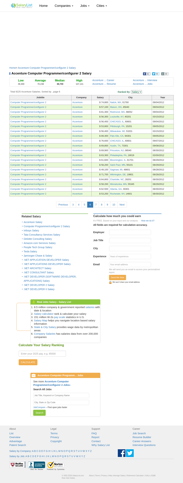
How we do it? (147, 220)
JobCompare (39, 407)
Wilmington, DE (118, 174)
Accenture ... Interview (145, 80)
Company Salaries (45, 333)
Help (110, 476)
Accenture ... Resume (104, 83)
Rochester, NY (117, 193)
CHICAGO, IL (117, 121)
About (91, 476)
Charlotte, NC (117, 179)
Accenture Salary (33, 222)
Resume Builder (142, 437)
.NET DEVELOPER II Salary (39, 289)
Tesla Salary (30, 251)
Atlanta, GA (116, 189)
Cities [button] (101, 6)
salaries (90, 307)
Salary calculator (43, 313)
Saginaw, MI (116, 169)
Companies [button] (64, 6)
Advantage (15, 441)
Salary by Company (20, 451)
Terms (54, 433)
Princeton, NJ (117, 150)
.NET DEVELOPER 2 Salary (39, 285)
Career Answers (142, 441)
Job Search (139, 433)
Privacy (55, 437)
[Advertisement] (91, 37)
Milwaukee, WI (117, 131)
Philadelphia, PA (118, 155)
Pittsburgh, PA (117, 126)
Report (95, 437)
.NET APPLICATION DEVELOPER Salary (46, 259)
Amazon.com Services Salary (40, 243)
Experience (99, 256)
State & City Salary (45, 327)
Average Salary (119, 476)
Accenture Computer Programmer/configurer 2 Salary (47, 67)
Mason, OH (116, 107)
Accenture (77, 102)
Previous (63, 204)
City (95, 248)
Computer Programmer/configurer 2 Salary (47, 226)
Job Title (98, 240)
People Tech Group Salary (38, 247)
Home (44, 6)
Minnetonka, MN (118, 184)
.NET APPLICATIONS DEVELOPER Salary (47, 264)
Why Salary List (101, 445)
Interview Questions (144, 445)
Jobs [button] (84, 6)
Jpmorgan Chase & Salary (38, 255)
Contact (96, 441)
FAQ (94, 433)
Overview (14, 437)
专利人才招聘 (150, 476)
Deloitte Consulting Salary (38, 238)
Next (122, 204)
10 (113, 204)
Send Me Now (117, 277)
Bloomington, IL (118, 160)
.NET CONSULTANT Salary (39, 272)
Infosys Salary (31, 230)
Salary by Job (16, 456)
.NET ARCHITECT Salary (37, 268)
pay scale (59, 317)
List (11, 433)
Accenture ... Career (103, 80)
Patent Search (17, 445)
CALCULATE (28, 362)
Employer (99, 232)
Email (96, 264)
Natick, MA (115, 102)
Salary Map (40, 320)
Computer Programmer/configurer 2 (28, 102)
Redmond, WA (117, 112)
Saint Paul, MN (117, 165)
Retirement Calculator (135, 476)
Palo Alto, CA (117, 136)
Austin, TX (115, 145)
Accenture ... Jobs (143, 83)
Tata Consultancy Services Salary (42, 234)
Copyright (56, 441)
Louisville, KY (116, 116)
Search (39, 412)
